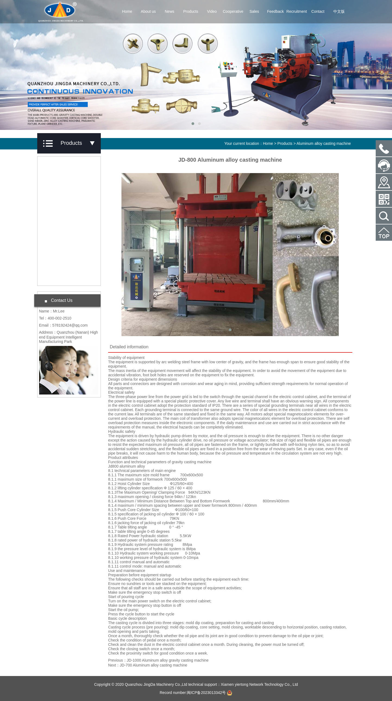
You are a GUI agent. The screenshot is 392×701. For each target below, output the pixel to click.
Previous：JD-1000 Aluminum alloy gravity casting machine (158, 660)
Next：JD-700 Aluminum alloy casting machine (147, 665)
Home (127, 11)
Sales (254, 11)
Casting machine (59, 219)
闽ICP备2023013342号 (206, 692)
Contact (317, 11)
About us (148, 11)
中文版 (339, 11)
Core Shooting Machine (65, 203)
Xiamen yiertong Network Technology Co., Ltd (259, 684)
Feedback (275, 11)
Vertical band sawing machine (63, 253)
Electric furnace (59, 234)
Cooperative (233, 11)
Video (212, 11)
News (169, 11)
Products (190, 11)
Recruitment (296, 11)
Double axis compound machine (65, 274)
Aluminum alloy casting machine (324, 143)
